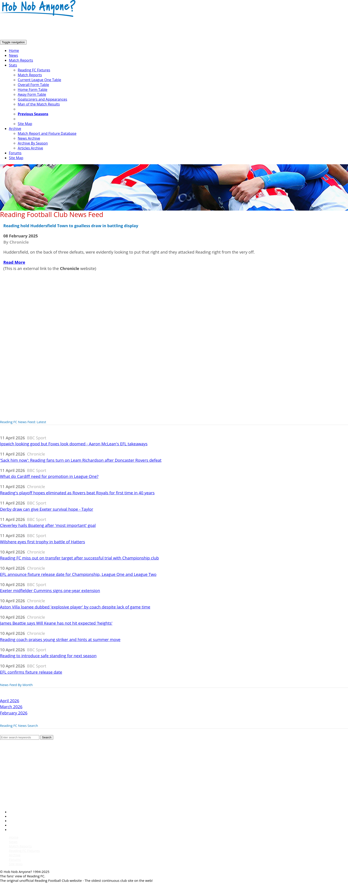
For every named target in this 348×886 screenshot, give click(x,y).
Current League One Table (39, 79)
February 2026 (14, 713)
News (13, 55)
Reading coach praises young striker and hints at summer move (60, 639)
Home (14, 50)
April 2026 (9, 700)
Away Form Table (32, 94)
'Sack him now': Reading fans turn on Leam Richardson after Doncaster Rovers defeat (81, 460)
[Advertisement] (81, 29)
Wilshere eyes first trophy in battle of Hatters (42, 541)
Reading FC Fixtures (34, 70)
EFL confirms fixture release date (31, 672)
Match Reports (21, 60)
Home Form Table (32, 89)
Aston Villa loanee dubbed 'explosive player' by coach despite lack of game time (75, 607)
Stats (13, 65)
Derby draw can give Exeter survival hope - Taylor (46, 509)
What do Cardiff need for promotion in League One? (49, 476)
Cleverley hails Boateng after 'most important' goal (48, 525)
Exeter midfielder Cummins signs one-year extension (50, 590)
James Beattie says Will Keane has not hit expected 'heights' (56, 623)
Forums (15, 153)
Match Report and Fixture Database (47, 133)
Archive (15, 128)
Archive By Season (33, 143)
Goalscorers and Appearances (42, 99)
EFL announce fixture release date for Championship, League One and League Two (78, 574)
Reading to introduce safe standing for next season (48, 655)
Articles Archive (30, 148)
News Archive (29, 138)
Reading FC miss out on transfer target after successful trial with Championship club (79, 558)
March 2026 (11, 706)
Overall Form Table (33, 84)
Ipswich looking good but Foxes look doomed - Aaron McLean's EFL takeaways (74, 443)
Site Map (25, 123)
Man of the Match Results (39, 104)
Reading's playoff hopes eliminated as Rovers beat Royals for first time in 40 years (77, 492)
